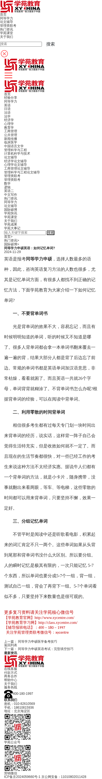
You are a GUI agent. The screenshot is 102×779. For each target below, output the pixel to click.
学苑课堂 (10, 217)
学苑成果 (10, 224)
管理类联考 (12, 176)
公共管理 (10, 135)
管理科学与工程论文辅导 (22, 172)
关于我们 (10, 221)
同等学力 (10, 101)
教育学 (9, 128)
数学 (7, 183)
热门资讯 (10, 198)
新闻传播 (10, 139)
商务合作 (10, 676)
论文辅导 (10, 157)
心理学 (9, 124)
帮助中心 (10, 680)
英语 (7, 105)
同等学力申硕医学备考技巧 (37, 641)
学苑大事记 (12, 228)
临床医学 (10, 142)
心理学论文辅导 (15, 165)
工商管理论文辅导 (17, 168)
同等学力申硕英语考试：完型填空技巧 (45, 649)
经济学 (9, 120)
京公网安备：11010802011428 (63, 777)
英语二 (9, 191)
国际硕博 (10, 210)
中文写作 (10, 195)
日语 (7, 109)
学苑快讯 (10, 213)
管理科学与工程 (15, 150)
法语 (7, 113)
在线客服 (10, 669)
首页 (7, 94)
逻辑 (7, 187)
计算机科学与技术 (17, 153)
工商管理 (10, 131)
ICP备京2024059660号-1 (22, 777)
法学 (7, 116)
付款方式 (10, 673)
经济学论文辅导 (15, 161)
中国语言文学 (14, 146)
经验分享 (10, 98)
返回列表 (10, 645)
